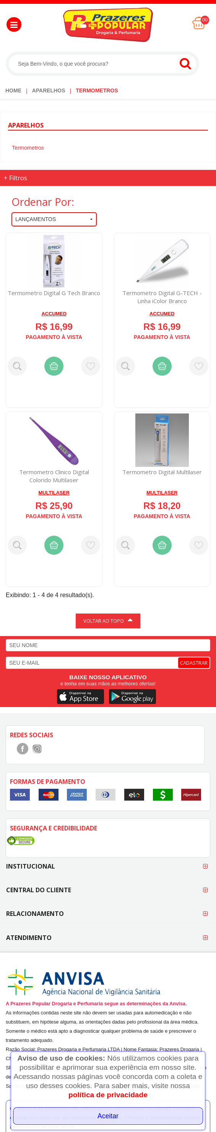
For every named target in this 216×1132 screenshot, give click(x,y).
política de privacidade (108, 1095)
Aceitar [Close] (108, 1116)
